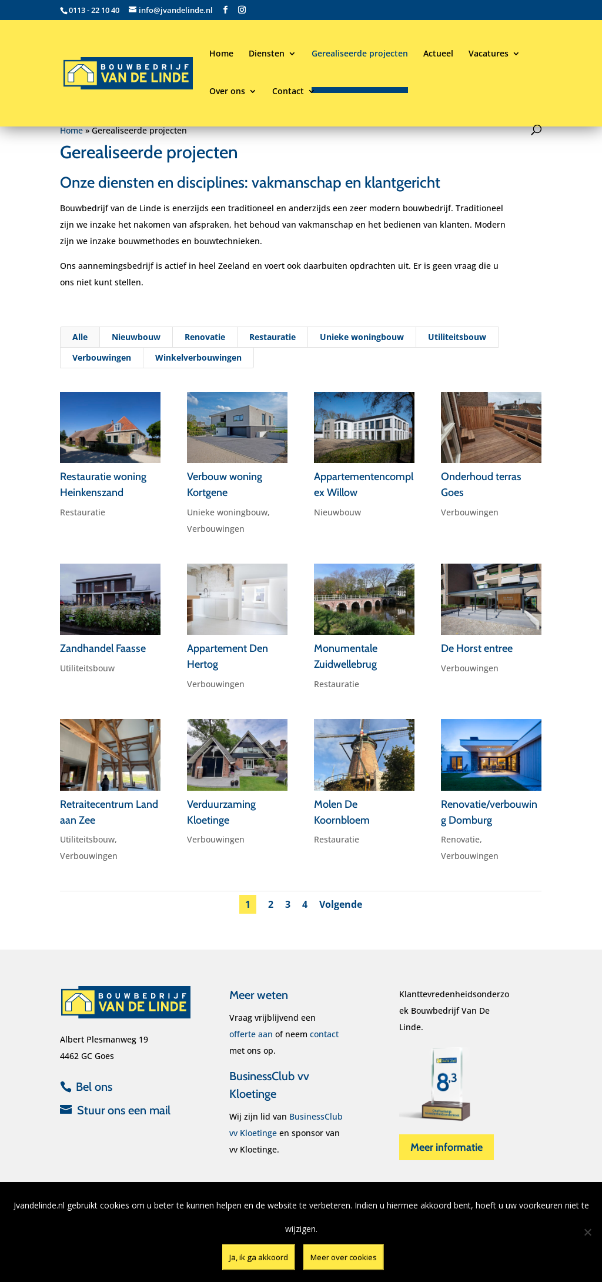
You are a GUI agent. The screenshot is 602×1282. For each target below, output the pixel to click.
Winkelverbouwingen (199, 363)
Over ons (227, 91)
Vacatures (489, 54)
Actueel (438, 54)
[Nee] (587, 1232)
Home (221, 54)
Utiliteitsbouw (456, 343)
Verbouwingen (103, 363)
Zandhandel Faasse (103, 648)
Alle (82, 343)
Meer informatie (446, 1147)
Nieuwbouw (137, 343)
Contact (288, 91)
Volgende (341, 902)
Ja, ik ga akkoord (258, 1257)
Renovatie (206, 343)
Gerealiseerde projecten (360, 54)
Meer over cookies (343, 1257)
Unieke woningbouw (361, 343)
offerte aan (251, 1034)
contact (324, 1034)
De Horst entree (477, 648)
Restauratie (273, 343)
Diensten (267, 54)
